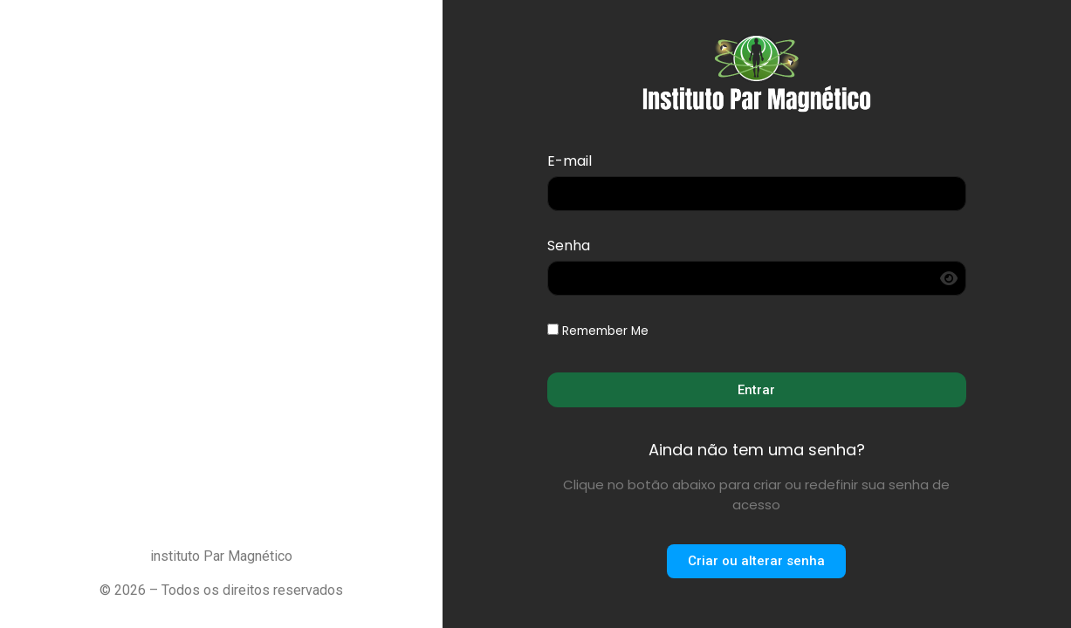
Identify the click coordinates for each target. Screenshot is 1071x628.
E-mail (569, 162)
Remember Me (598, 331)
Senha (568, 247)
